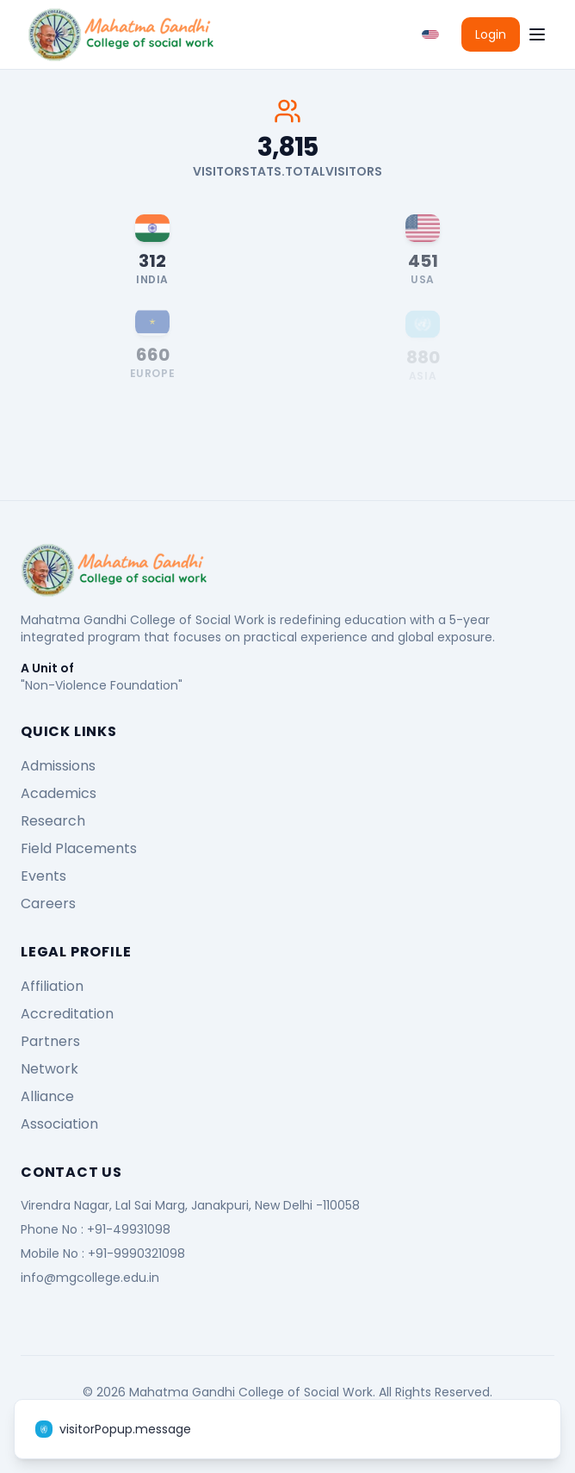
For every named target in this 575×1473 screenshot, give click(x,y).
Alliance (47, 1096)
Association (59, 1124)
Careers (48, 903)
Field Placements (79, 848)
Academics (58, 793)
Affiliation (52, 986)
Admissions (58, 766)
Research (53, 821)
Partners (50, 1041)
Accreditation (67, 1014)
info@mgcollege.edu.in (90, 1277)
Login (490, 34)
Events (43, 876)
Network (49, 1069)
